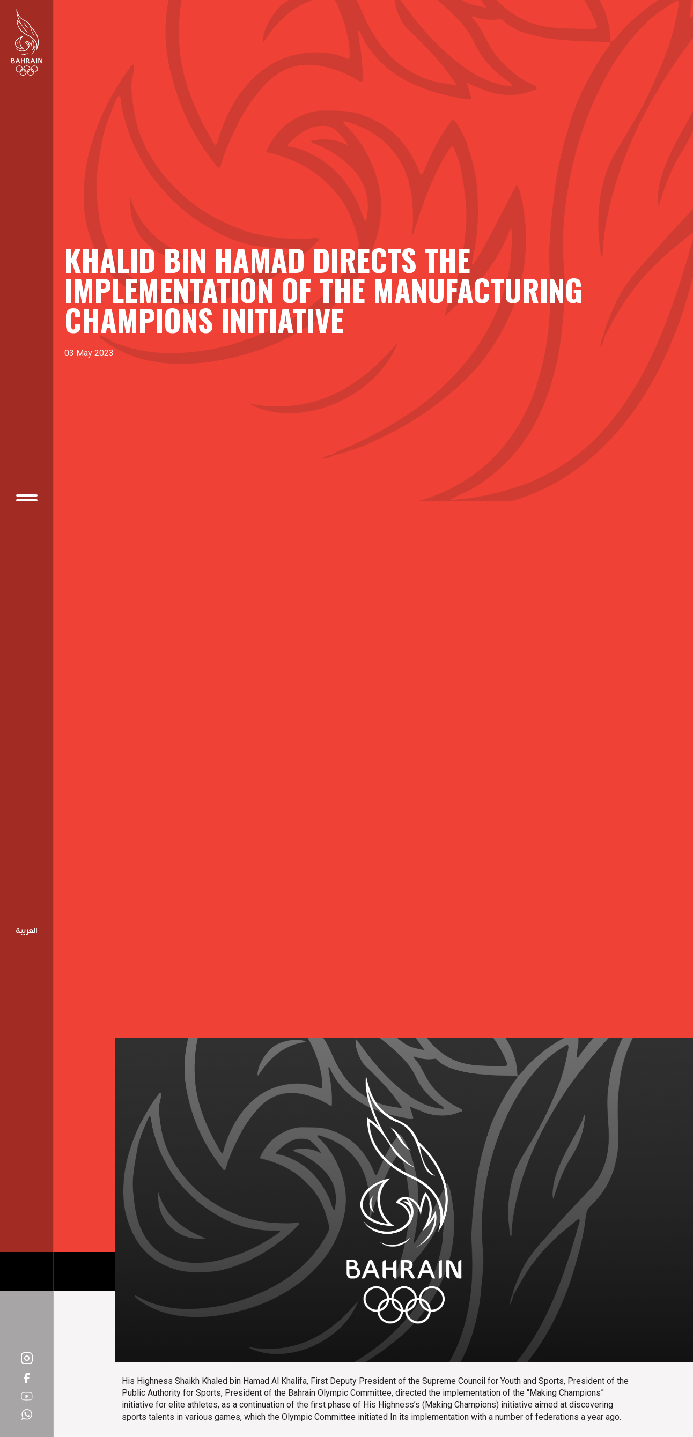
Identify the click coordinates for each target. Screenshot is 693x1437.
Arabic (27, 931)
